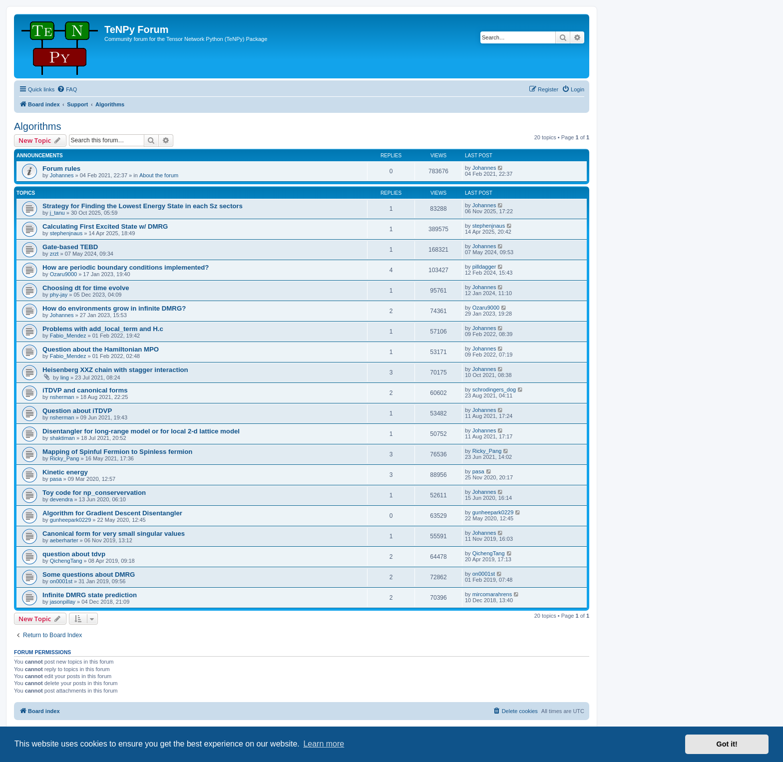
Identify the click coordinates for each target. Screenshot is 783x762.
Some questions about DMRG (88, 574)
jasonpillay (62, 602)
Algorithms (37, 126)
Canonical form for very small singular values (113, 533)
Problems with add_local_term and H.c (102, 329)
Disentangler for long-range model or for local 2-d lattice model (141, 431)
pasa (56, 479)
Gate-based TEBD (70, 247)
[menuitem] (67, 89)
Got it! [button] (727, 744)
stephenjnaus (66, 233)
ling (64, 378)
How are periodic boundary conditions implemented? (125, 267)
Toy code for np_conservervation (94, 492)
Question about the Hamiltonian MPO (100, 349)
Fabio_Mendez (68, 336)
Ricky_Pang (64, 458)
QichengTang (66, 561)
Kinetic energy (65, 472)
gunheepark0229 (70, 520)
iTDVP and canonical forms (85, 390)
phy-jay (58, 295)
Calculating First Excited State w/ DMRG (105, 226)
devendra (61, 499)
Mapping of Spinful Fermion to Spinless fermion (117, 451)
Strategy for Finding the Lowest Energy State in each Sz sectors (142, 206)
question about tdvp (73, 554)
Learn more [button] (323, 744)
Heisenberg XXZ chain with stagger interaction (115, 370)
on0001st (61, 581)
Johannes (62, 175)
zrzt (54, 254)
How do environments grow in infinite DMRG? (114, 308)
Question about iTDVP (77, 410)
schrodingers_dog (494, 389)
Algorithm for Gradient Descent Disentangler (112, 513)
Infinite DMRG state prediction (89, 595)
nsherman (62, 397)
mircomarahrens (492, 594)
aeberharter (64, 540)
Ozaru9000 (63, 274)
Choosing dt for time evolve (85, 288)
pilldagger (484, 267)
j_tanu (57, 213)
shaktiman (62, 438)
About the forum (158, 175)
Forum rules (61, 168)
